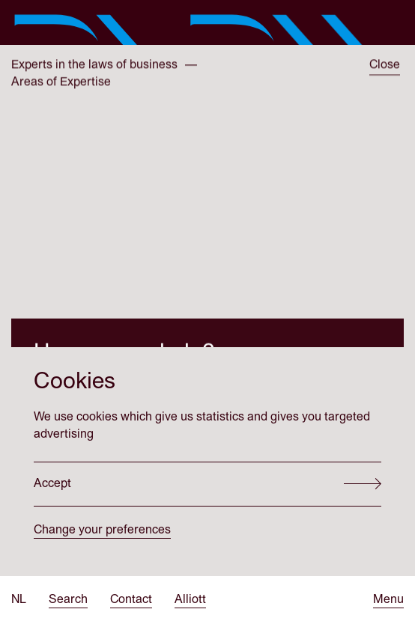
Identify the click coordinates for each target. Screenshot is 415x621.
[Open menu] (388, 599)
